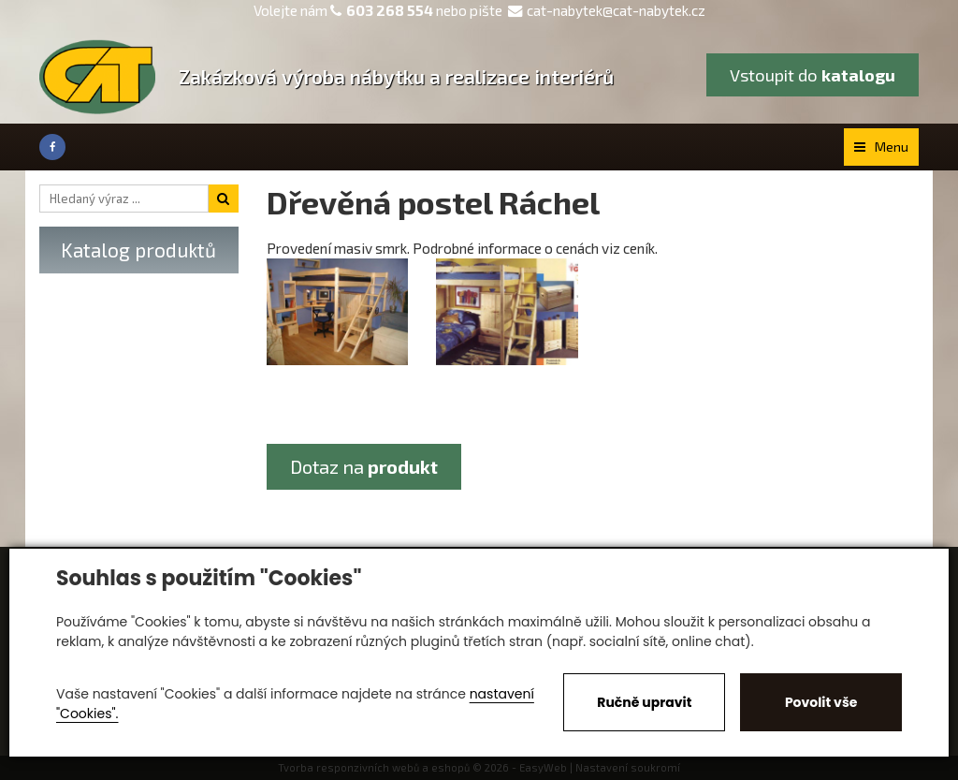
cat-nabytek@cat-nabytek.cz (606, 10)
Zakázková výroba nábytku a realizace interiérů (396, 76)
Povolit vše (821, 702)
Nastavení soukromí (627, 767)
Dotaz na (364, 466)
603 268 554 (389, 10)
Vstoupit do (812, 75)
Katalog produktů (138, 249)
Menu (881, 147)
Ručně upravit (644, 702)
